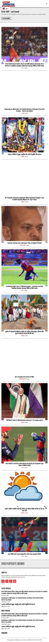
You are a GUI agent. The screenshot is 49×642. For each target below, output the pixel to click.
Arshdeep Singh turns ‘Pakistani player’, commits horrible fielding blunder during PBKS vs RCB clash (24, 287)
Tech (23, 113)
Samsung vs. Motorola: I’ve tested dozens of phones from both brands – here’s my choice (24, 110)
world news (23, 379)
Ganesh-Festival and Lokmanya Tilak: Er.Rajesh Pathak (24, 243)
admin (26, 68)
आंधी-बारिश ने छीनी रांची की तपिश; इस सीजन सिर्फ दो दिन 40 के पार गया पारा (24, 510)
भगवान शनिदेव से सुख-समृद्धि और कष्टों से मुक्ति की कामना (24, 154)
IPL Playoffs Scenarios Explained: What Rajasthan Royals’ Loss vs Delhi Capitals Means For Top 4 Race (24, 199)
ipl (22, 68)
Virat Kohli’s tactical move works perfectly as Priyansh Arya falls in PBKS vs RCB (24, 464)
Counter (3, 583)
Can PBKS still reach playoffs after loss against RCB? (24, 554)
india (23, 156)
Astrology (22, 245)
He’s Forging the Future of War (24, 377)
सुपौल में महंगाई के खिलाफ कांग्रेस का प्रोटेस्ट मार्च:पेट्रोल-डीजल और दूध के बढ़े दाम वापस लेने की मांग (24, 332)
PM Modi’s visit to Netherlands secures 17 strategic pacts (24, 420)
